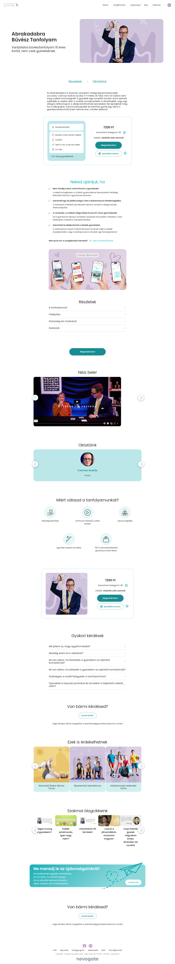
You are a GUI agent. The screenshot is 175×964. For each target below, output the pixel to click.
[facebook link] (85, 945)
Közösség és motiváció (63, 321)
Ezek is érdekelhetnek (102, 240)
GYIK (55, 950)
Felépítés (54, 314)
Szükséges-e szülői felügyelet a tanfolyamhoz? (77, 676)
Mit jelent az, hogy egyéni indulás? (69, 646)
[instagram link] (90, 945)
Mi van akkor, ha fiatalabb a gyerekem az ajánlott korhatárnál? (79, 661)
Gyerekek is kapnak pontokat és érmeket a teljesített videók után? (86, 685)
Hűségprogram (78, 950)
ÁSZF (103, 950)
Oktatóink (100, 82)
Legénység (134, 5)
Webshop (157, 5)
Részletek (75, 82)
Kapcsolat (64, 950)
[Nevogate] (87, 959)
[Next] (141, 398)
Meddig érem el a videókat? (66, 653)
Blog (146, 5)
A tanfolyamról (58, 307)
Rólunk (105, 5)
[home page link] (11, 4)
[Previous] (35, 398)
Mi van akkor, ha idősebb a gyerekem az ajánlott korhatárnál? (87, 669)
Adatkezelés (93, 950)
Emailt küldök (87, 715)
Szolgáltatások (119, 5)
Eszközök (54, 328)
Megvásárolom (108, 145)
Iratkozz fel (133, 882)
